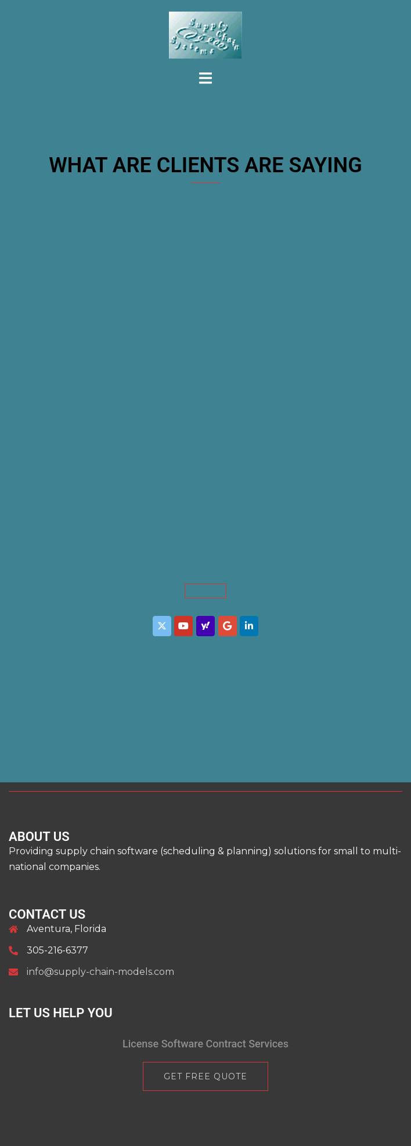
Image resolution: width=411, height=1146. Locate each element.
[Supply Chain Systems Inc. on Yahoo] (205, 626)
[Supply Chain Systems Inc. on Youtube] (183, 626)
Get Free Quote (205, 1076)
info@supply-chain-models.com (100, 971)
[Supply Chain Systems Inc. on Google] (227, 626)
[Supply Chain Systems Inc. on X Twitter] (162, 626)
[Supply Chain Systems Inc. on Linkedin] (249, 626)
